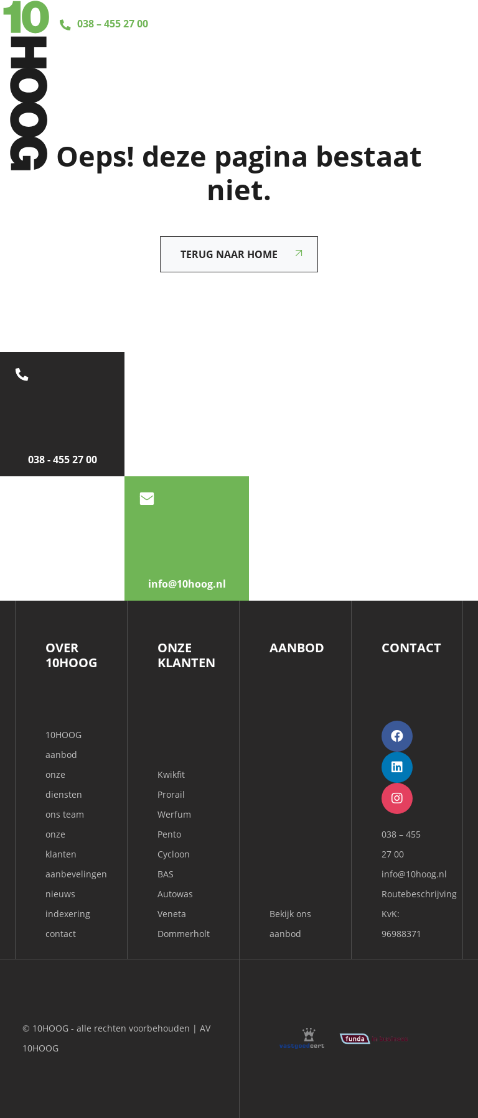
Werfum (174, 814)
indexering (67, 914)
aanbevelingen (71, 874)
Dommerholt (183, 934)
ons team (64, 814)
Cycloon (173, 854)
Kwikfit (171, 774)
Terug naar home (229, 254)
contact (60, 934)
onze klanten (61, 844)
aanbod (61, 754)
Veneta (171, 914)
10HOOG (63, 735)
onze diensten (63, 784)
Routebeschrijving (419, 894)
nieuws (60, 894)
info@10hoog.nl (414, 874)
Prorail (171, 794)
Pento (169, 834)
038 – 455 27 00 (102, 23)
